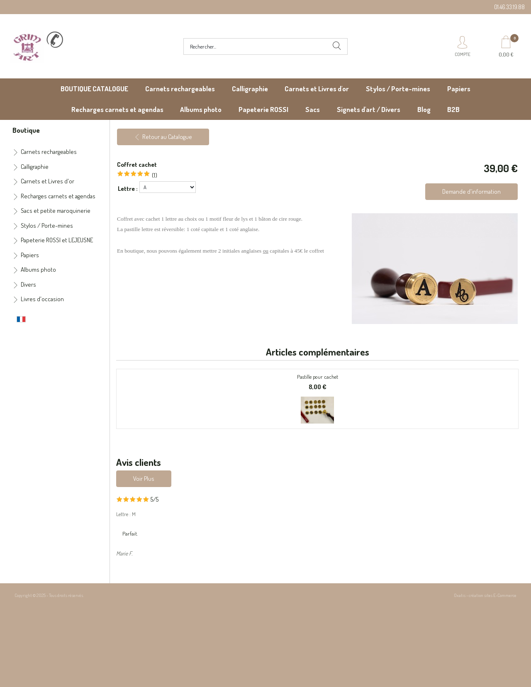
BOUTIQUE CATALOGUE (94, 88)
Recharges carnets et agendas (117, 109)
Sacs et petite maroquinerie (55, 210)
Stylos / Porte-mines (398, 88)
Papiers (458, 88)
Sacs (312, 109)
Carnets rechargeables (180, 88)
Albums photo (201, 109)
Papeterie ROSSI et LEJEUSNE (57, 240)
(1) (154, 175)
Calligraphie (250, 88)
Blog (424, 109)
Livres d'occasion (42, 299)
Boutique (26, 129)
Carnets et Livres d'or (317, 88)
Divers (28, 284)
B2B (453, 109)
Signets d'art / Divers (368, 109)
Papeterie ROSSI (263, 109)
